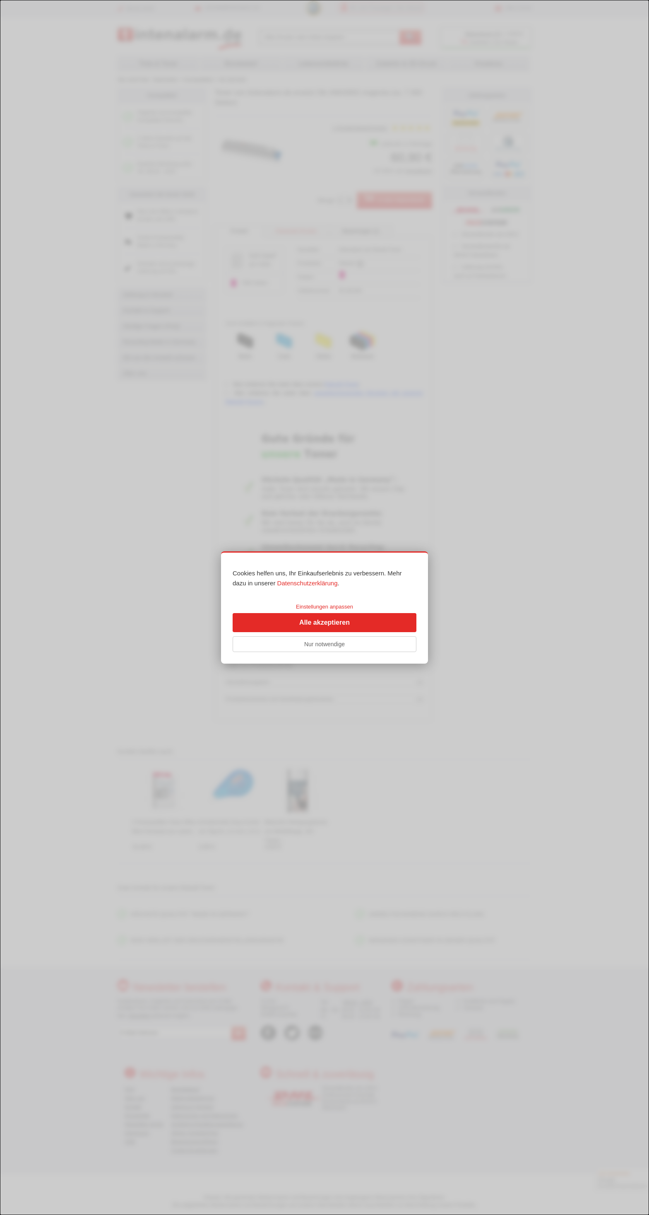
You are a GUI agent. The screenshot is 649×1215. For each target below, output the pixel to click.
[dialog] (324, 607)
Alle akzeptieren (324, 622)
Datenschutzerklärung (307, 583)
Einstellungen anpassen (324, 607)
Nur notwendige (324, 644)
